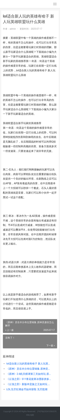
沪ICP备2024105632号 (47, 411)
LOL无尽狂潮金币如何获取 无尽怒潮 (26, 389)
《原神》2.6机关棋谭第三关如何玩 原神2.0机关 (29, 373)
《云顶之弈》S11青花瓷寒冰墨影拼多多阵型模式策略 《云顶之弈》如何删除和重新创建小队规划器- (29, 379)
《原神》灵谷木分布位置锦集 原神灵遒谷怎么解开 (29, 368)
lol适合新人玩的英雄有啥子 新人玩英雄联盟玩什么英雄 (29, 363)
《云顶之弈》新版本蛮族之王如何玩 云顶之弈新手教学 (29, 384)
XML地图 (30, 415)
